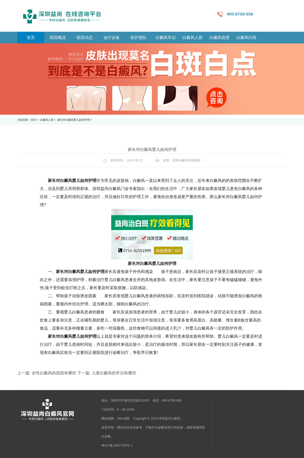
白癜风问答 (246, 37)
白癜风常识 (165, 37)
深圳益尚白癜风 (169, 418)
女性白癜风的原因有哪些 (54, 373)
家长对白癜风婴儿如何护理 (73, 119)
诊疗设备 (112, 37)
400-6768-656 (240, 14)
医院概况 (58, 37)
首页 (33, 119)
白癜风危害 (219, 37)
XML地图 (123, 418)
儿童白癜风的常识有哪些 (113, 373)
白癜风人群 (192, 37)
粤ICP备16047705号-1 (117, 445)
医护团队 (139, 37)
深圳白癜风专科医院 (186, 160)
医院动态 (85, 37)
